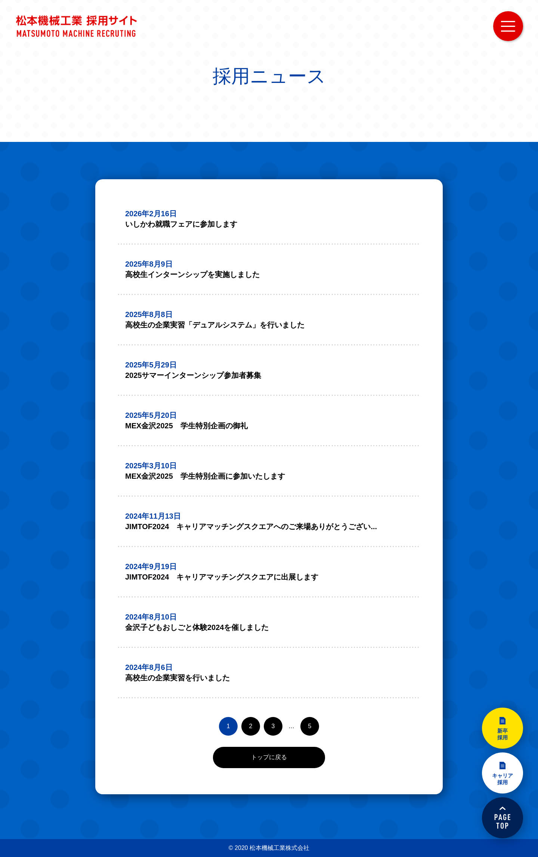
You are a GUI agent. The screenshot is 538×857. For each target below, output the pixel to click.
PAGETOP (502, 817)
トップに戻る (269, 757)
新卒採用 (502, 734)
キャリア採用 (502, 779)
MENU (508, 26)
